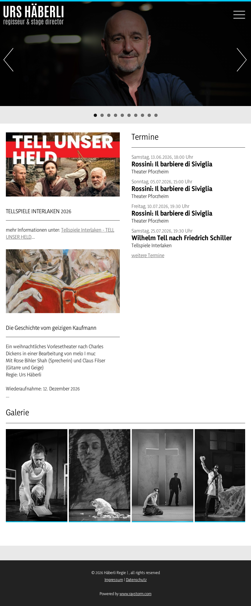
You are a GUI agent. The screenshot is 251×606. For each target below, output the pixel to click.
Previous (9, 59)
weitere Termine (148, 255)
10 (156, 115)
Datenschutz (136, 579)
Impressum (114, 579)
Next (242, 59)
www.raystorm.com (135, 593)
